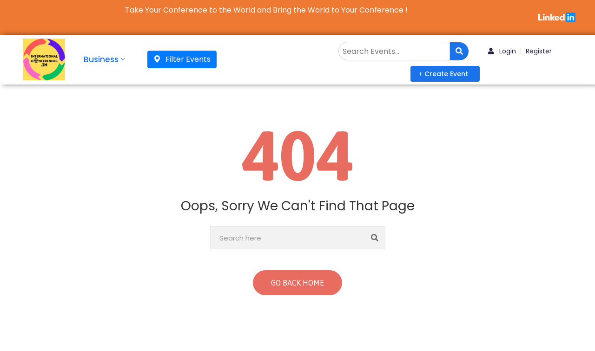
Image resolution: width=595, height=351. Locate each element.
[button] (445, 73)
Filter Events (182, 59)
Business (105, 59)
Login (502, 51)
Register (539, 51)
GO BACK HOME (297, 283)
